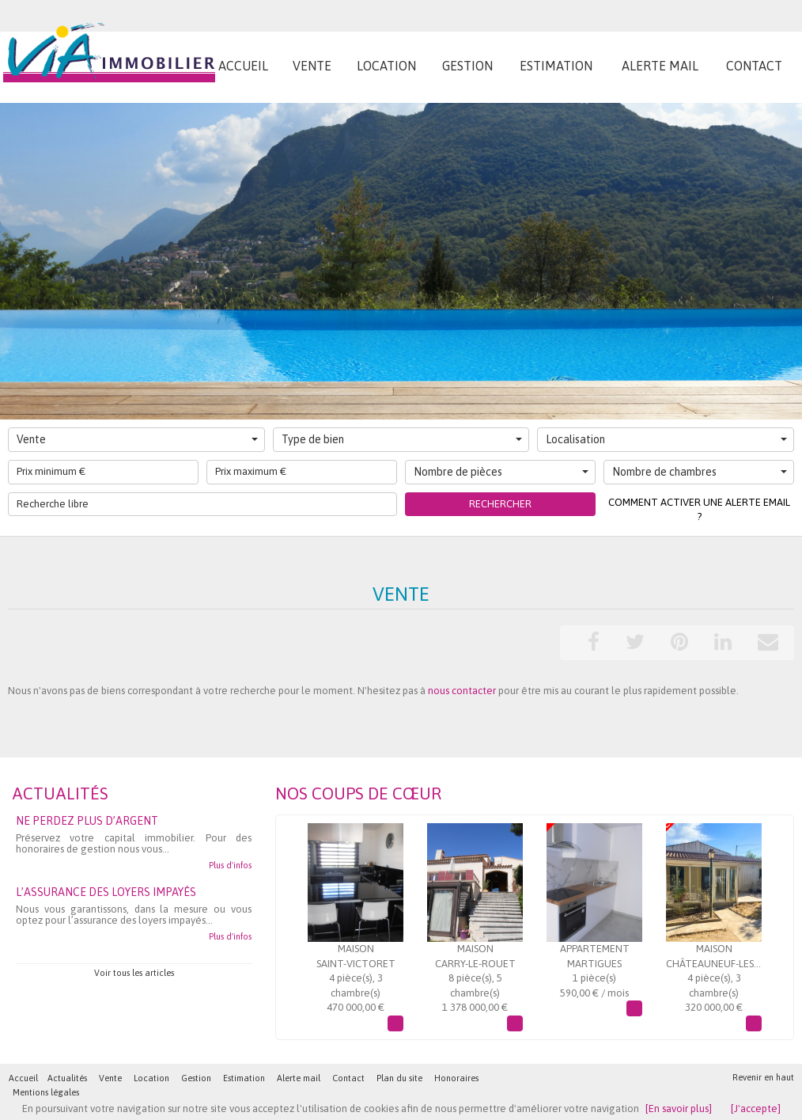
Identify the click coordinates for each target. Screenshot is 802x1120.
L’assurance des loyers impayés (106, 892)
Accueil (23, 1078)
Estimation (244, 1078)
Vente (137, 439)
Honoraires (456, 1078)
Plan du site (399, 1078)
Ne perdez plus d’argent (87, 820)
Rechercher (500, 504)
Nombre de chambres (699, 471)
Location (151, 1078)
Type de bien (402, 439)
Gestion (196, 1078)
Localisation (666, 439)
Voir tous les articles (134, 973)
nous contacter (462, 691)
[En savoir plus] (678, 1108)
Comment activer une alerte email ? (699, 509)
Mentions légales (46, 1092)
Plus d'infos (230, 865)
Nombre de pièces (501, 471)
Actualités (67, 1078)
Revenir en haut (763, 1077)
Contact (348, 1078)
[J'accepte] (756, 1108)
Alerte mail (298, 1078)
